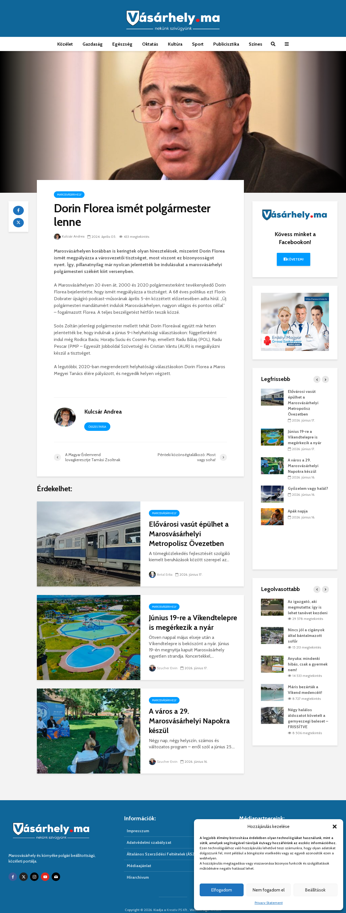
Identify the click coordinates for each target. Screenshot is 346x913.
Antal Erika (161, 574)
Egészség (122, 44)
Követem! (294, 259)
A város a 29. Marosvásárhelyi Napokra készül (189, 721)
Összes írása (97, 427)
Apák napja (298, 511)
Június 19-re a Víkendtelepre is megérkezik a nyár (193, 622)
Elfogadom (221, 890)
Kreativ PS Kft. (177, 900)
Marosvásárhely (69, 194)
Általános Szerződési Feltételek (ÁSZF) (163, 844)
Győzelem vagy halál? (308, 488)
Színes (255, 44)
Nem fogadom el (268, 890)
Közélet (65, 44)
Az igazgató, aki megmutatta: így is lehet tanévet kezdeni (308, 607)
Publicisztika (226, 44)
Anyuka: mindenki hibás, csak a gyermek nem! (308, 664)
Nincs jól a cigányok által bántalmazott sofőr (306, 635)
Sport (198, 44)
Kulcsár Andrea (69, 236)
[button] (334, 826)
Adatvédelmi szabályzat (149, 832)
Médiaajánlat (139, 856)
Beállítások (315, 890)
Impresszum (138, 821)
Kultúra (175, 44)
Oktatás (150, 44)
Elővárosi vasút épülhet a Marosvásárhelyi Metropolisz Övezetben (189, 534)
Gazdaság (93, 44)
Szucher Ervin (163, 668)
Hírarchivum (138, 867)
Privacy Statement (269, 903)
